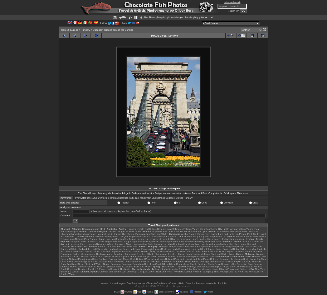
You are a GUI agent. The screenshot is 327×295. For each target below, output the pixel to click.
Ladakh (96, 251)
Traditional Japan (201, 254)
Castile (193, 264)
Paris (82, 244)
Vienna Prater (253, 229)
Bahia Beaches (231, 231)
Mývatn (109, 249)
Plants (206, 259)
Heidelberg (188, 244)
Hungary (85, 30)
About (142, 283)
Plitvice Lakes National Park (74, 239)
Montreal (89, 236)
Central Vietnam (192, 271)
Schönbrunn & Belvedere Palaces (174, 229)
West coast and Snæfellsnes (199, 249)
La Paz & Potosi (169, 231)
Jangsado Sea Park (251, 261)
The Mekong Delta (223, 271)
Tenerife (120, 266)
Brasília (243, 231)
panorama (92, 198)
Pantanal (101, 234)
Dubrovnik (238, 236)
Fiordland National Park (111, 259)
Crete (134, 246)
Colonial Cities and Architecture (86, 256)
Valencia (129, 266)
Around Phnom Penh (199, 234)
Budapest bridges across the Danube (113, 30)
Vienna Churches (201, 229)
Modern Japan (88, 254)
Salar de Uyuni (199, 231)
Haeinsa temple (232, 261)
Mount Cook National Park (136, 259)
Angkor (185, 234)
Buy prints (161, 17)
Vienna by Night (68, 231)
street (148, 198)
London (151, 271)
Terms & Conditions (157, 283)
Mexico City (108, 256)
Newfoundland (102, 236)
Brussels (130, 231)
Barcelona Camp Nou (133, 264)
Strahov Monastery (194, 241)
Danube (124, 198)
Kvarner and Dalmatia (255, 236)
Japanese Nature (243, 251)
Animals (87, 259)
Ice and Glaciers (96, 249)
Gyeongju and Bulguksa (212, 261)
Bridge (161, 198)
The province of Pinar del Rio (160, 239)
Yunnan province (213, 236)
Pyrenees (91, 244)
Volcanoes (72, 261)
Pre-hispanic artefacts (174, 256)
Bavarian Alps (140, 244)
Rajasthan (106, 251)
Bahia (220, 231)
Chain (155, 198)
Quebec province (132, 236)
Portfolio (188, 17)
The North (252, 244)
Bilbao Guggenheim (179, 264)
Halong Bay (207, 271)
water (83, 198)
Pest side (257, 246)
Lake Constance (203, 244)
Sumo (189, 254)
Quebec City (116, 236)
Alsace (246, 241)
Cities (95, 259)
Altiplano (156, 231)
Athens (101, 246)
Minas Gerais (89, 234)
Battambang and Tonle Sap (225, 234)
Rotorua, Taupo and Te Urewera (226, 259)
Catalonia (202, 264)
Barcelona (116, 264)
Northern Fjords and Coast (127, 249)
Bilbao (165, 264)
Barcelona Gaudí (153, 264)
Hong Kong (198, 236)
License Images (117, 283)
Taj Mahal (117, 251)
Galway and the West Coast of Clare (181, 251)
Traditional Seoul (75, 264)
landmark (114, 198)
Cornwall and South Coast (112, 271)
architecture (103, 198)
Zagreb (93, 239)
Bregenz (132, 229)
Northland (198, 259)
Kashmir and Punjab (81, 251)
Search (189, 283)
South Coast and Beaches (73, 269)
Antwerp (113, 231)
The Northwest (251, 271)
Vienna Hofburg (238, 229)
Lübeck (216, 244)
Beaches (64, 256)
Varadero (239, 239)
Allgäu (129, 244)
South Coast (178, 249)
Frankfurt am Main (163, 244)
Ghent (138, 231)
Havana (141, 239)
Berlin (150, 244)
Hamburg (178, 244)
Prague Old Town (155, 241)
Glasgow (142, 271)
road (142, 198)
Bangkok (216, 266)
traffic (132, 198)
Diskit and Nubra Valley (234, 249)
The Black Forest (237, 244)
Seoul (63, 264)
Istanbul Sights (219, 269)
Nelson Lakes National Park (165, 259)
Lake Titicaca (185, 231)
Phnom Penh (246, 234)
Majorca (82, 266)
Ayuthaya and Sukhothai (199, 266)
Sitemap (204, 17)
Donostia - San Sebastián (234, 264)
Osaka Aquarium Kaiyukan (109, 254)
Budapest (170, 198)
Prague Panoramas (174, 241)
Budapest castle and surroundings (214, 246)
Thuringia (65, 246)
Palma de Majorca (96, 266)
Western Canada (149, 236)
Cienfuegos (130, 239)
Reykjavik (166, 249)
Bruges (121, 231)
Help (212, 17)
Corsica (254, 241)
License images (176, 17)
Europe (74, 30)
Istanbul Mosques (202, 269)
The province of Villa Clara (220, 239)
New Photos (149, 17)
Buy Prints (132, 283)
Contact (173, 283)
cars (137, 198)
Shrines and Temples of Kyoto (139, 254)
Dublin (159, 251)
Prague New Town (114, 241)
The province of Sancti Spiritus (190, 239)
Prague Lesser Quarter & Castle (88, 241)
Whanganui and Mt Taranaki (92, 261)
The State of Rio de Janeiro (136, 234)
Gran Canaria (255, 264)
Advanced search (232, 2)
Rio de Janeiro (114, 234)
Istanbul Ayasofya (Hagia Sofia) (176, 269)
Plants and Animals (151, 249)
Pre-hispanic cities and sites (200, 256)
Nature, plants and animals (128, 256)
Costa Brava (214, 264)
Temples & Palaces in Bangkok (103, 269)
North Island (186, 259)
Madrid (73, 266)
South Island (249, 259)
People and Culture (147, 229)
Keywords (211, 283)
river (77, 198)
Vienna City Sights (219, 229)
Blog (196, 17)
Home (64, 30)
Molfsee (224, 244)
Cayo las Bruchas (115, 239)
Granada (64, 266)
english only (233, 11)
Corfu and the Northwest (118, 246)
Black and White (159, 234)
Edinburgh (132, 271)
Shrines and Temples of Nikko (170, 254)
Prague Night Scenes (135, 241)
